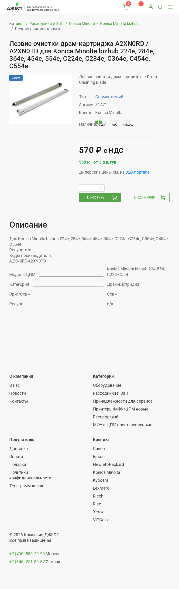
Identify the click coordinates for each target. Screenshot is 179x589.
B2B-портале (137, 172)
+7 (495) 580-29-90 (27, 553)
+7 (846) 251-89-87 (27, 561)
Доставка (18, 448)
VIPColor (101, 519)
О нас (14, 385)
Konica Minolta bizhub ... (125, 23)
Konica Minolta (83, 23)
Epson (99, 456)
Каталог (16, 23)
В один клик (149, 197)
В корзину (102, 197)
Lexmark (101, 488)
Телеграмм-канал (26, 485)
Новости (17, 393)
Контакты (18, 401)
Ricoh (98, 496)
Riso (97, 503)
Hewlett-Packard (108, 464)
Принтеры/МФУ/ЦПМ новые (120, 409)
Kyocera (100, 480)
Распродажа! (105, 416)
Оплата (16, 456)
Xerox (98, 511)
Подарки (17, 464)
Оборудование (107, 385)
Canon (99, 448)
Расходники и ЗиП (47, 23)
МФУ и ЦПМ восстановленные (122, 424)
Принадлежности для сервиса (122, 401)
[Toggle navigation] (170, 6)
